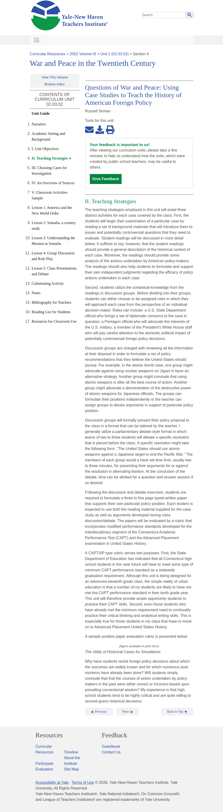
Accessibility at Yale (52, 782)
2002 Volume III (83, 54)
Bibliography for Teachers (51, 302)
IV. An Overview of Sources (53, 183)
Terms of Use (83, 782)
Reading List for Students (51, 312)
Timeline (71, 752)
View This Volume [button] (54, 77)
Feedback (114, 735)
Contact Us (111, 752)
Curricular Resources (47, 54)
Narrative (39, 124)
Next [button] (127, 712)
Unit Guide (41, 113)
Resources (49, 735)
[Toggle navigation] (36, 40)
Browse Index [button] (55, 84)
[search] (164, 15)
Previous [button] (99, 712)
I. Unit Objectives (45, 149)
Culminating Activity (48, 283)
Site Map (71, 769)
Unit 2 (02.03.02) (114, 54)
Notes (36, 293)
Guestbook (111, 746)
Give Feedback (105, 179)
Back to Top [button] (177, 712)
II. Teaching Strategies (50, 158)
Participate (45, 764)
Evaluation (44, 769)
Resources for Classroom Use (54, 321)
